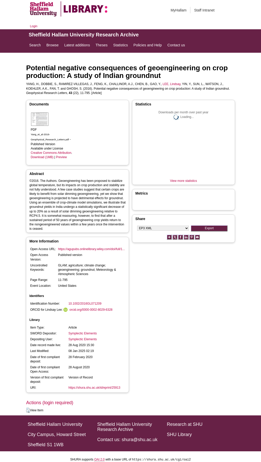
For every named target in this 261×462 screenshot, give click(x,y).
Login (33, 26)
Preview (61, 157)
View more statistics (183, 181)
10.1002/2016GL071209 (84, 303)
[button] (28, 410)
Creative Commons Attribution (51, 153)
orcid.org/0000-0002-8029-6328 (90, 309)
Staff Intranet (204, 10)
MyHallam (178, 10)
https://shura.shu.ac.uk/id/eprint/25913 (94, 387)
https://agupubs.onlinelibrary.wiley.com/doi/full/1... (91, 249)
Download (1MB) (42, 157)
